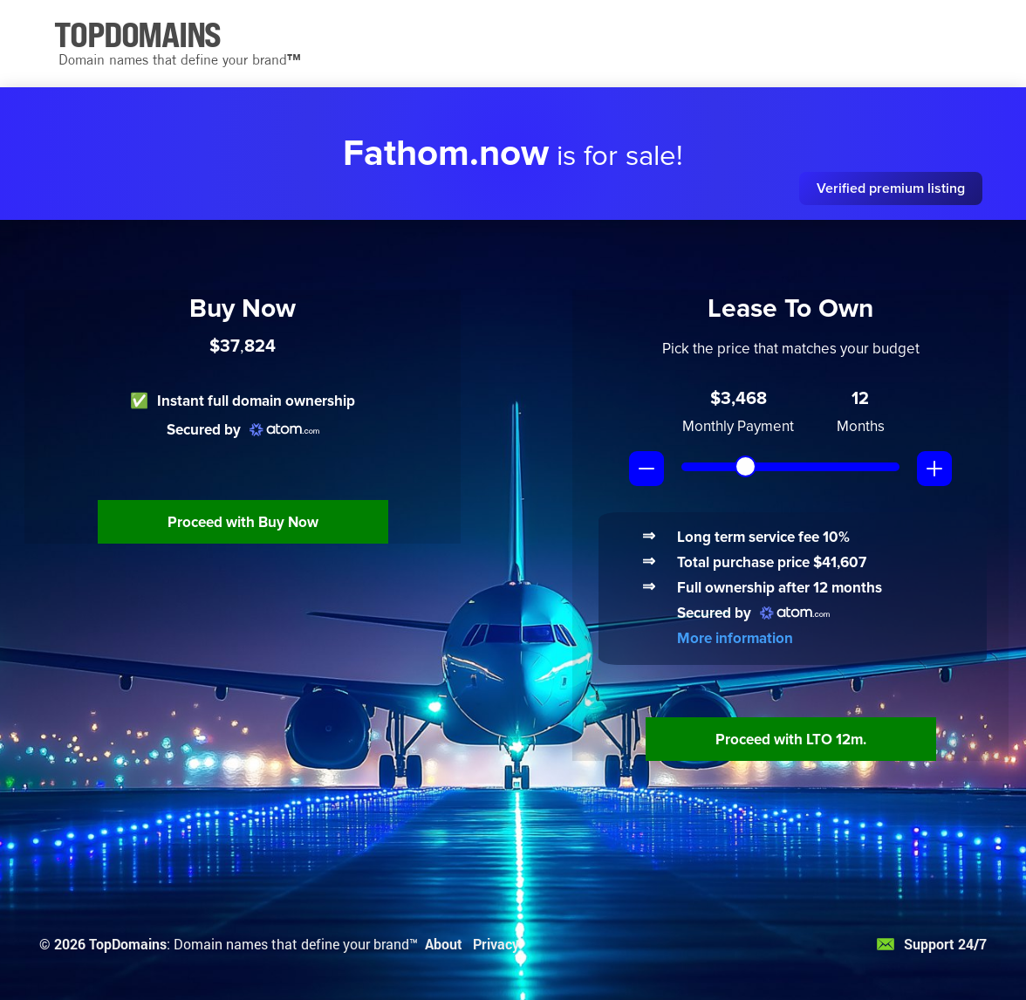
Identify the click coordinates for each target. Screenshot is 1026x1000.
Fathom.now (446, 153)
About (443, 944)
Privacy (496, 944)
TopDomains (128, 944)
